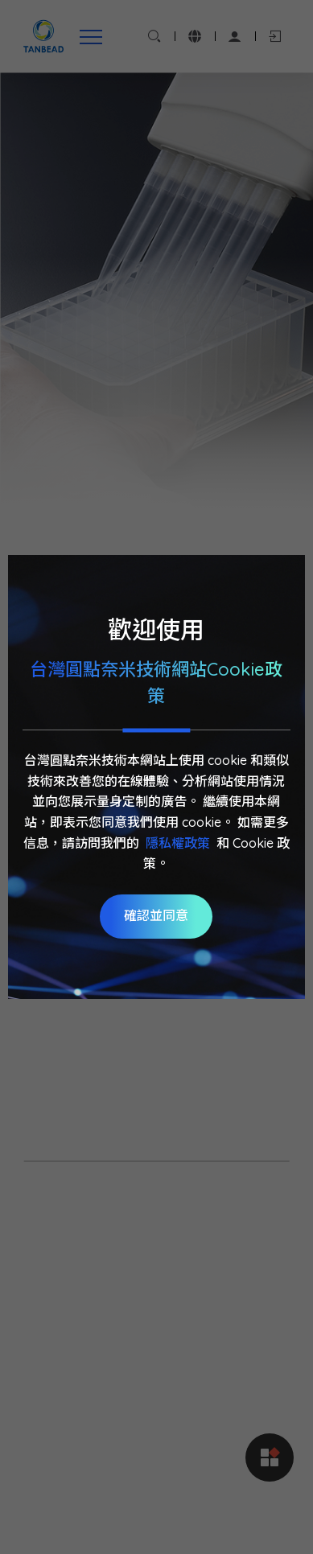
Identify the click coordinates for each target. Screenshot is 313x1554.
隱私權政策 (178, 843)
